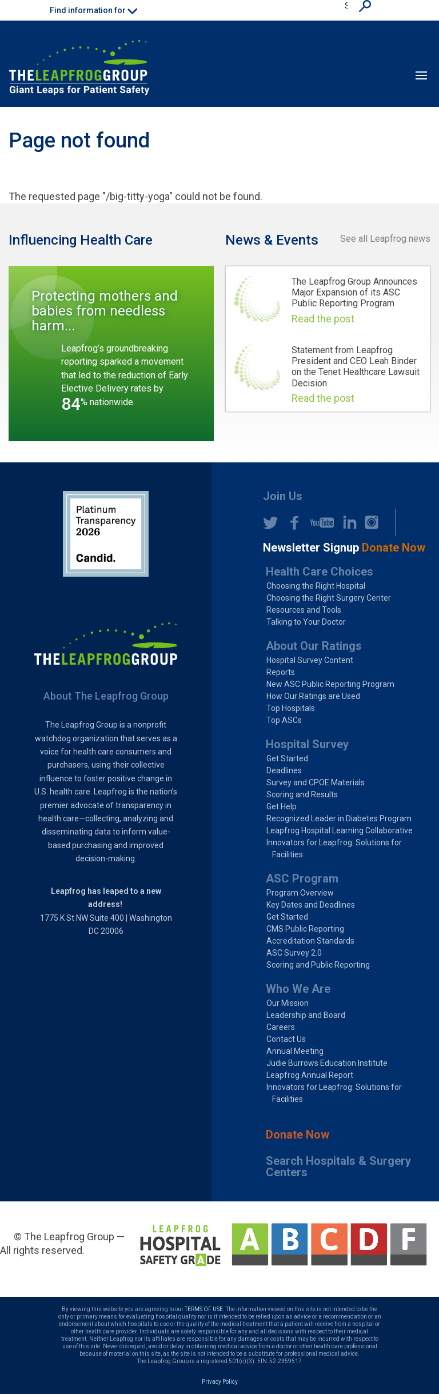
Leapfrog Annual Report (309, 1075)
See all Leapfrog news (385, 238)
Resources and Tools (303, 609)
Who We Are (298, 989)
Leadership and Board (305, 1015)
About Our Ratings (314, 646)
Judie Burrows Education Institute (327, 1063)
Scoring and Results (302, 794)
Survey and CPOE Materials (315, 782)
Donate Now (297, 1134)
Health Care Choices (319, 571)
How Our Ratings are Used (313, 696)
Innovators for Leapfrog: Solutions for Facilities (334, 848)
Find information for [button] (93, 10)
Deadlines (284, 770)
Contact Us (286, 1039)
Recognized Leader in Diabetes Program (339, 818)
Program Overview (300, 892)
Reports (280, 672)
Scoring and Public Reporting (318, 964)
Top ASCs (284, 720)
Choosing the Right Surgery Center (328, 597)
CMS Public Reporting (305, 928)
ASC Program (302, 878)
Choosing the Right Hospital (315, 585)
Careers (280, 1027)
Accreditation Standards (310, 940)
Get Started (287, 758)
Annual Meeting (295, 1051)
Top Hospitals (290, 708)
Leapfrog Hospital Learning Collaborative (339, 830)
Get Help (281, 806)
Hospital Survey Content (309, 660)
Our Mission (287, 1003)
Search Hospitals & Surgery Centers (338, 1166)
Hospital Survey (307, 744)
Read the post (323, 319)
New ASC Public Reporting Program (330, 684)
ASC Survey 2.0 (294, 952)
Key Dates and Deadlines (310, 904)
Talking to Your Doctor (306, 621)
